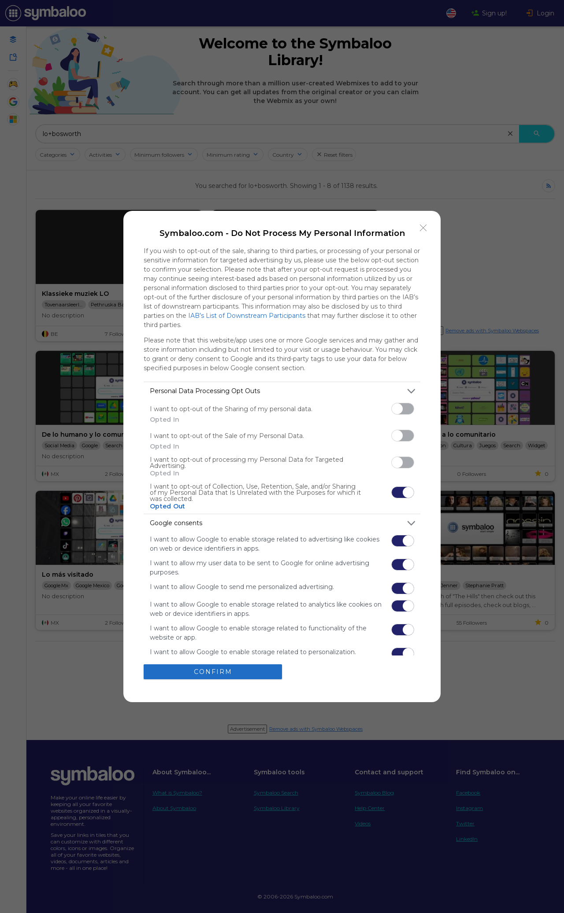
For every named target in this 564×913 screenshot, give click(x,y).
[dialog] (282, 456)
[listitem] (282, 391)
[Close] (423, 228)
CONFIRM (213, 671)
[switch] (402, 409)
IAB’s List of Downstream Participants (246, 316)
